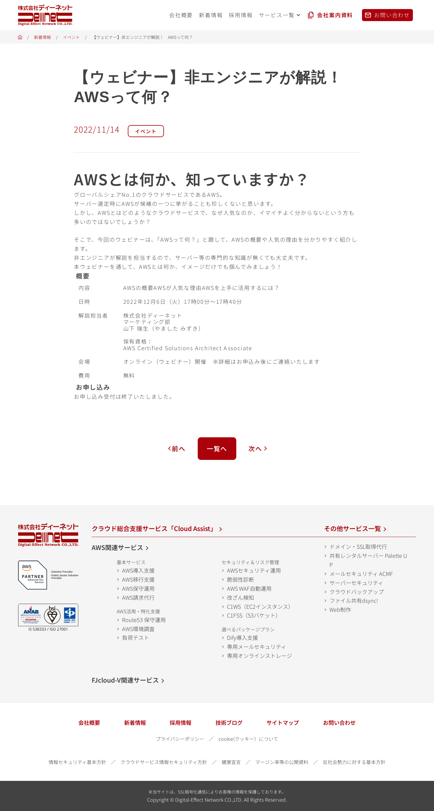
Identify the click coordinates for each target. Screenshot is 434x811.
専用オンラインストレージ (259, 655)
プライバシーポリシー (180, 738)
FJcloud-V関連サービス (125, 679)
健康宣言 (231, 761)
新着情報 (42, 37)
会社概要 (89, 722)
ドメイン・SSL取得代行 (358, 546)
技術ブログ (229, 722)
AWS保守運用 (138, 588)
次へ (255, 448)
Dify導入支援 (242, 637)
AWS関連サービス (117, 547)
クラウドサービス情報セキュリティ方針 (164, 761)
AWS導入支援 (138, 570)
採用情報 (180, 722)
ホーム (20, 38)
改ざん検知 (240, 597)
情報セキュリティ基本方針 (77, 761)
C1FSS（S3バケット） (254, 615)
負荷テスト (135, 637)
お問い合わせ (339, 722)
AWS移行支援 (138, 579)
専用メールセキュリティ (256, 646)
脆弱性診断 (240, 579)
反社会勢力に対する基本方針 (354, 761)
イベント (71, 37)
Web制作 (340, 609)
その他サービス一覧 (352, 528)
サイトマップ (282, 722)
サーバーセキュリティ (356, 582)
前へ (179, 448)
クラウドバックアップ (356, 592)
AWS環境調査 (138, 629)
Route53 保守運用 (144, 620)
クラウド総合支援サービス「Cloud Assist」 (154, 528)
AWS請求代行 (138, 597)
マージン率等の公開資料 (281, 761)
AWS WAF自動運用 (249, 588)
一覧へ (217, 448)
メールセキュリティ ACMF (361, 573)
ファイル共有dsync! (353, 600)
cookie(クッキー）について (248, 738)
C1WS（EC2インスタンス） (260, 606)
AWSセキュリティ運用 (254, 570)
